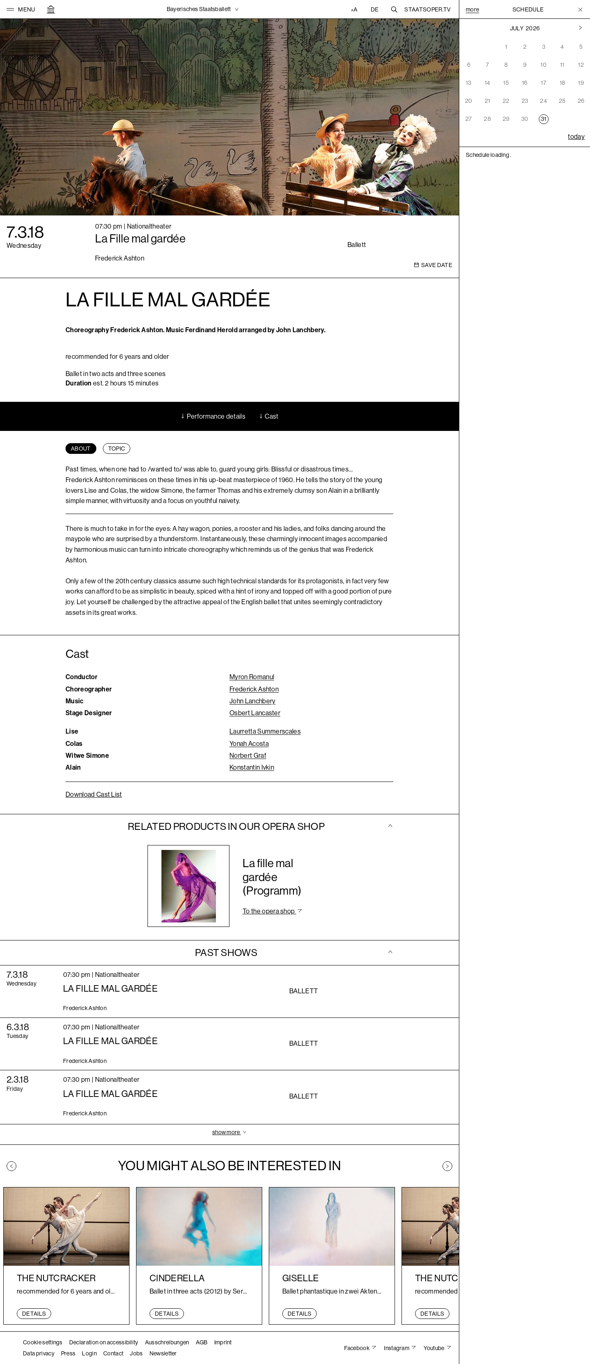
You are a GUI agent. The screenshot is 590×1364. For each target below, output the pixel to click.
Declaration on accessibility (103, 1342)
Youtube (434, 1348)
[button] (21, 9)
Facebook (357, 1348)
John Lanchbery (252, 701)
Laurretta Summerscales (265, 731)
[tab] (81, 448)
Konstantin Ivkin (251, 767)
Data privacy (38, 1353)
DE (375, 9)
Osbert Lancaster (254, 713)
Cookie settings (43, 1342)
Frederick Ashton (254, 689)
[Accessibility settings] (355, 9)
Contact (113, 1353)
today (576, 136)
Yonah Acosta (249, 744)
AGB (202, 1342)
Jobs (136, 1353)
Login (89, 1353)
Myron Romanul (251, 677)
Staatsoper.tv (427, 9)
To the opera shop (269, 911)
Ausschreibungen (167, 1342)
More (472, 9)
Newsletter (163, 1353)
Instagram (397, 1348)
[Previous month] (580, 28)
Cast (269, 416)
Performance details (212, 416)
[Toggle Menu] (580, 9)
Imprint (223, 1342)
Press (68, 1353)
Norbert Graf (247, 755)
